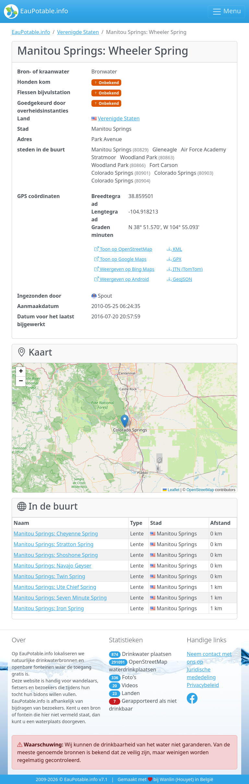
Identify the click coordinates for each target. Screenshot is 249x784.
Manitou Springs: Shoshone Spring (56, 554)
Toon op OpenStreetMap (123, 249)
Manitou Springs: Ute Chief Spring (55, 587)
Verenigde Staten (78, 32)
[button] (125, 421)
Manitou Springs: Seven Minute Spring (60, 597)
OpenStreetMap (200, 490)
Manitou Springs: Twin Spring (49, 576)
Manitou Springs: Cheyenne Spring (56, 533)
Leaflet (171, 490)
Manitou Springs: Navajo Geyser (52, 565)
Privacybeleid (203, 685)
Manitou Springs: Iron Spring (49, 608)
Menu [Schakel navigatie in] (226, 11)
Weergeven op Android (121, 279)
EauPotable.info (36, 11)
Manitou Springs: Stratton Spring (53, 544)
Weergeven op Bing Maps (124, 269)
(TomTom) (185, 269)
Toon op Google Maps (120, 259)
